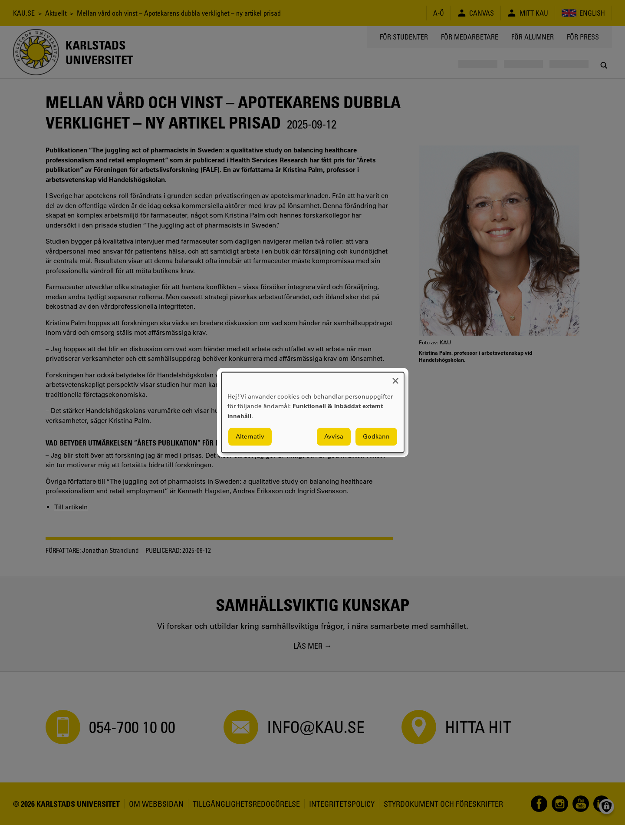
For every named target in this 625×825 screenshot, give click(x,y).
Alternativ (250, 437)
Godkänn (376, 437)
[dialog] (312, 412)
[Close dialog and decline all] (395, 377)
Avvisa (333, 437)
